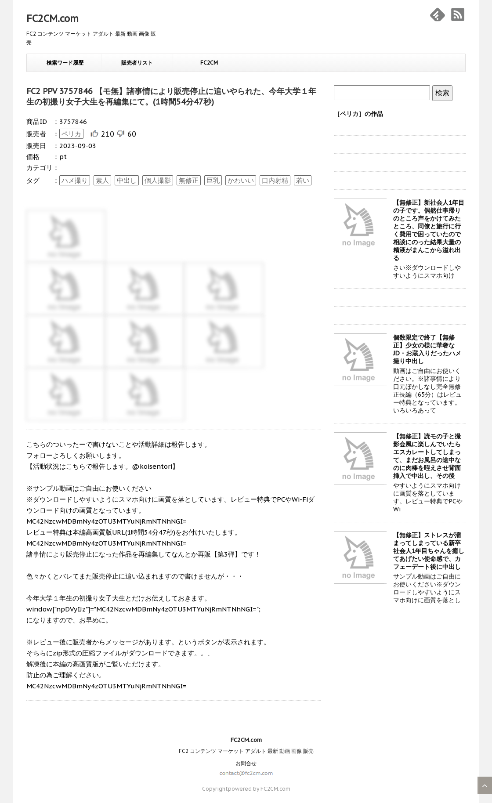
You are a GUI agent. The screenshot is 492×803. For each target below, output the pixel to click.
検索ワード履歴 (65, 62)
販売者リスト (137, 62)
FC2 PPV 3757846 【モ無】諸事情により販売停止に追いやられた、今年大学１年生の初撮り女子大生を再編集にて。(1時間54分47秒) (171, 96)
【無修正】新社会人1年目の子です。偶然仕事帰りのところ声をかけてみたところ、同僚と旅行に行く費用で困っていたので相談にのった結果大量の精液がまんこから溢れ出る (428, 230)
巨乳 (213, 180)
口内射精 (275, 180)
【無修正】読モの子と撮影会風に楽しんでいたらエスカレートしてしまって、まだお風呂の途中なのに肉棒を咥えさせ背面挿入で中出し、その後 (427, 456)
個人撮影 (158, 180)
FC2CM (209, 62)
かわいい (241, 180)
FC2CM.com (52, 18)
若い (302, 180)
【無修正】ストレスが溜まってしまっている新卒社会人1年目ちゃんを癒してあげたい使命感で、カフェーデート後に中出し (428, 551)
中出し (127, 180)
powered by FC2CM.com (259, 788)
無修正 (189, 180)
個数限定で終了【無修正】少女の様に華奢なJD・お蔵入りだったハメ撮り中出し (427, 349)
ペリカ (71, 134)
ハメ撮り (75, 180)
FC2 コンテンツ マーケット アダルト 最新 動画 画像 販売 (246, 751)
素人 (102, 180)
